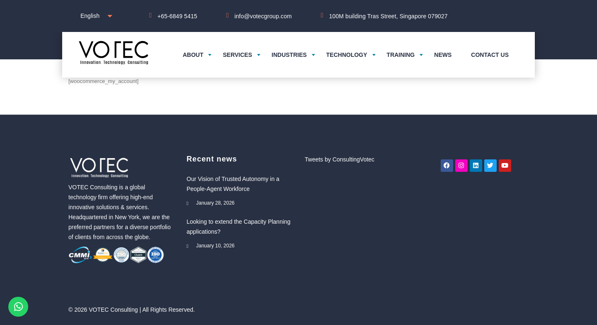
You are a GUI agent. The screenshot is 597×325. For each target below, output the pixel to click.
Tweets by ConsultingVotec (339, 159)
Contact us (490, 54)
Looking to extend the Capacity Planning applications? (239, 226)
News (442, 54)
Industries (289, 54)
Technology (346, 54)
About (193, 54)
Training (401, 54)
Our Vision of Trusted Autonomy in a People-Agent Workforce (233, 184)
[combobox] (94, 16)
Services (237, 54)
